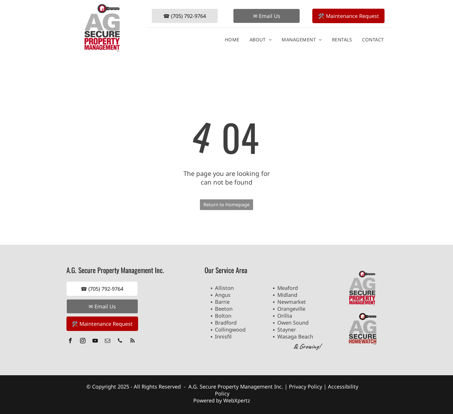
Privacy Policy (305, 386)
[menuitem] (230, 39)
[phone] (120, 341)
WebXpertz (237, 400)
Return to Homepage (226, 204)
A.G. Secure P (204, 386)
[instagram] (83, 341)
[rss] (133, 341)
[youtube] (95, 341)
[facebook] (70, 341)
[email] (108, 341)
